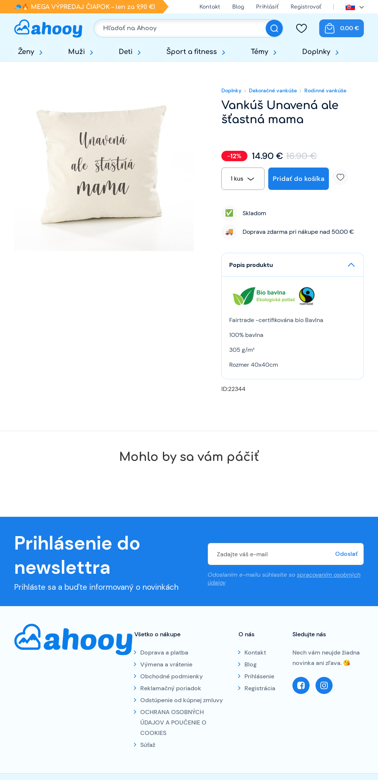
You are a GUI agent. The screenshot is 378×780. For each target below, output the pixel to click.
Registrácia (259, 688)
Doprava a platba (164, 652)
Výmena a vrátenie (166, 664)
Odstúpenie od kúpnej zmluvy (181, 700)
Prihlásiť (267, 7)
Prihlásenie (259, 676)
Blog (238, 7)
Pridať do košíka (298, 178)
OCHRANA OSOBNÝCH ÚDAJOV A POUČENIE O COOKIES (173, 722)
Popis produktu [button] (251, 265)
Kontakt (209, 7)
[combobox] (243, 179)
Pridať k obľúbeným (343, 177)
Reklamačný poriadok (170, 688)
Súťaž (147, 745)
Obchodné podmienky (171, 676)
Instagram (324, 685)
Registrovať (306, 7)
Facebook (301, 685)
